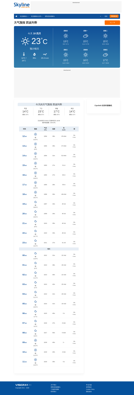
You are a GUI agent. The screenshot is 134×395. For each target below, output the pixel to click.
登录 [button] (106, 16)
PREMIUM (114, 16)
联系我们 (53, 391)
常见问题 (89, 385)
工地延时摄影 (55, 389)
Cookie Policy (90, 389)
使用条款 (89, 387)
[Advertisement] (76, 8)
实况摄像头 (24, 16)
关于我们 (53, 385)
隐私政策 (89, 391)
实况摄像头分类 (36, 16)
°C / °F (112, 23)
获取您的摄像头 (50, 16)
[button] (99, 16)
